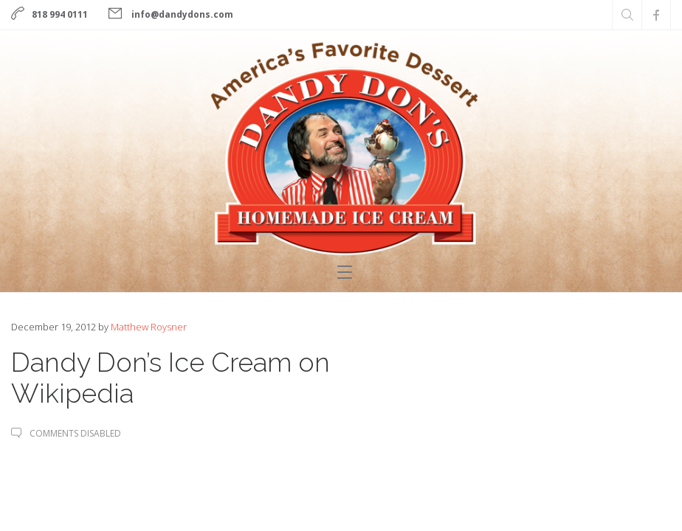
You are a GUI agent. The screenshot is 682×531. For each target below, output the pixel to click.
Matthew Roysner (149, 326)
